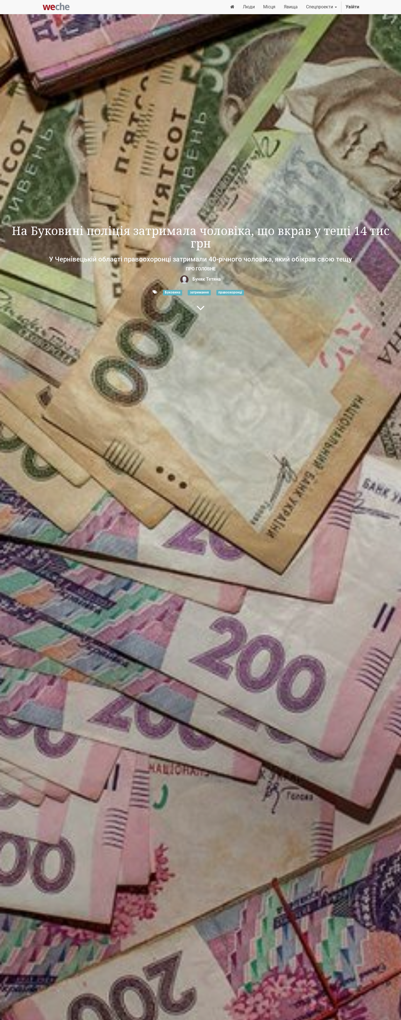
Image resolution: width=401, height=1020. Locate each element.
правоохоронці (230, 292)
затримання (199, 292)
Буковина (172, 292)
